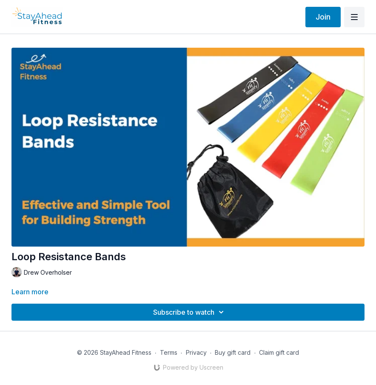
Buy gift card (233, 352)
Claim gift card (279, 352)
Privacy (196, 352)
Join (323, 16)
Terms (168, 352)
